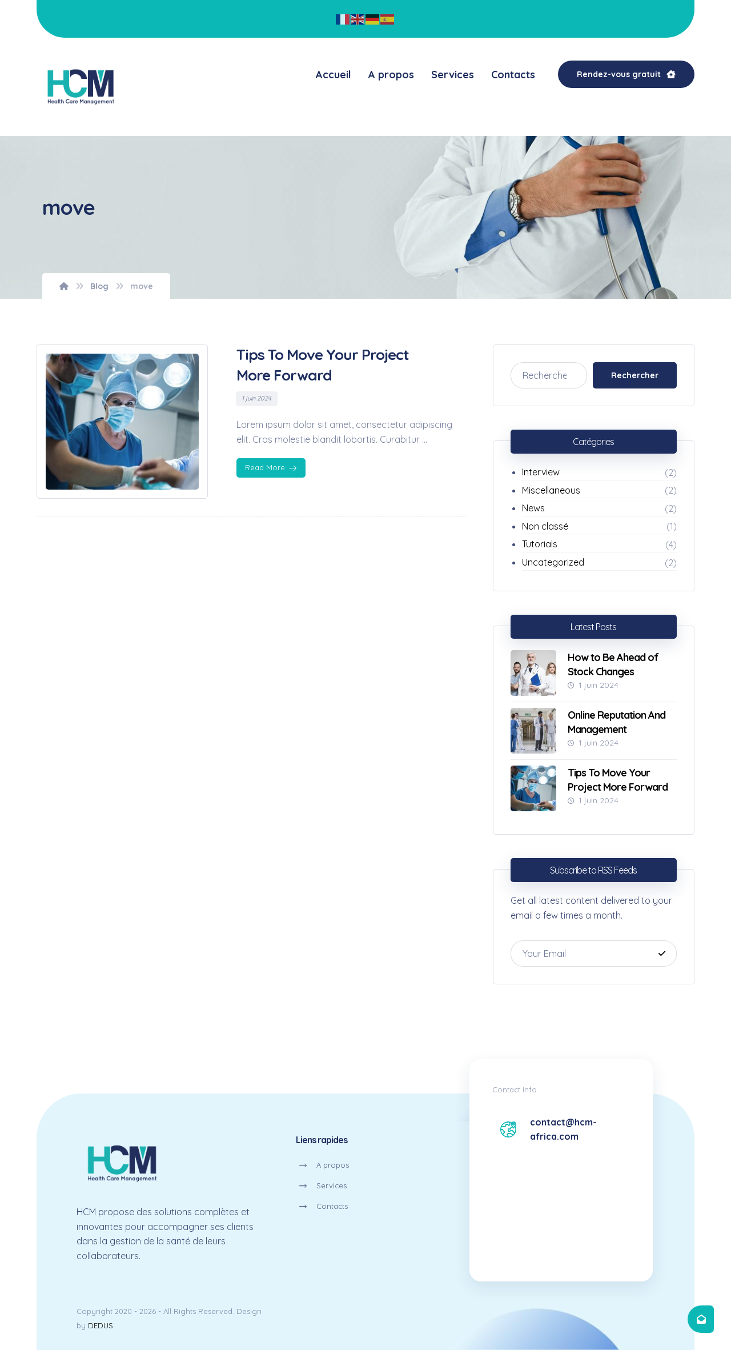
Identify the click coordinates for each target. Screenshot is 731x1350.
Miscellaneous (551, 490)
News (533, 508)
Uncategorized (553, 562)
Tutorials (539, 544)
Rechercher (634, 375)
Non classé (545, 526)
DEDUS (100, 1325)
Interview (541, 472)
